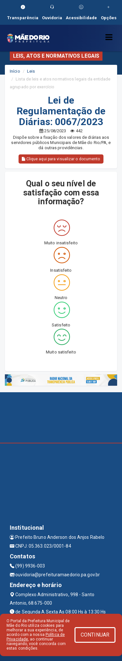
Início (15, 71)
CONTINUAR (95, 635)
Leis (31, 71)
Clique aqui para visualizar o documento (61, 159)
